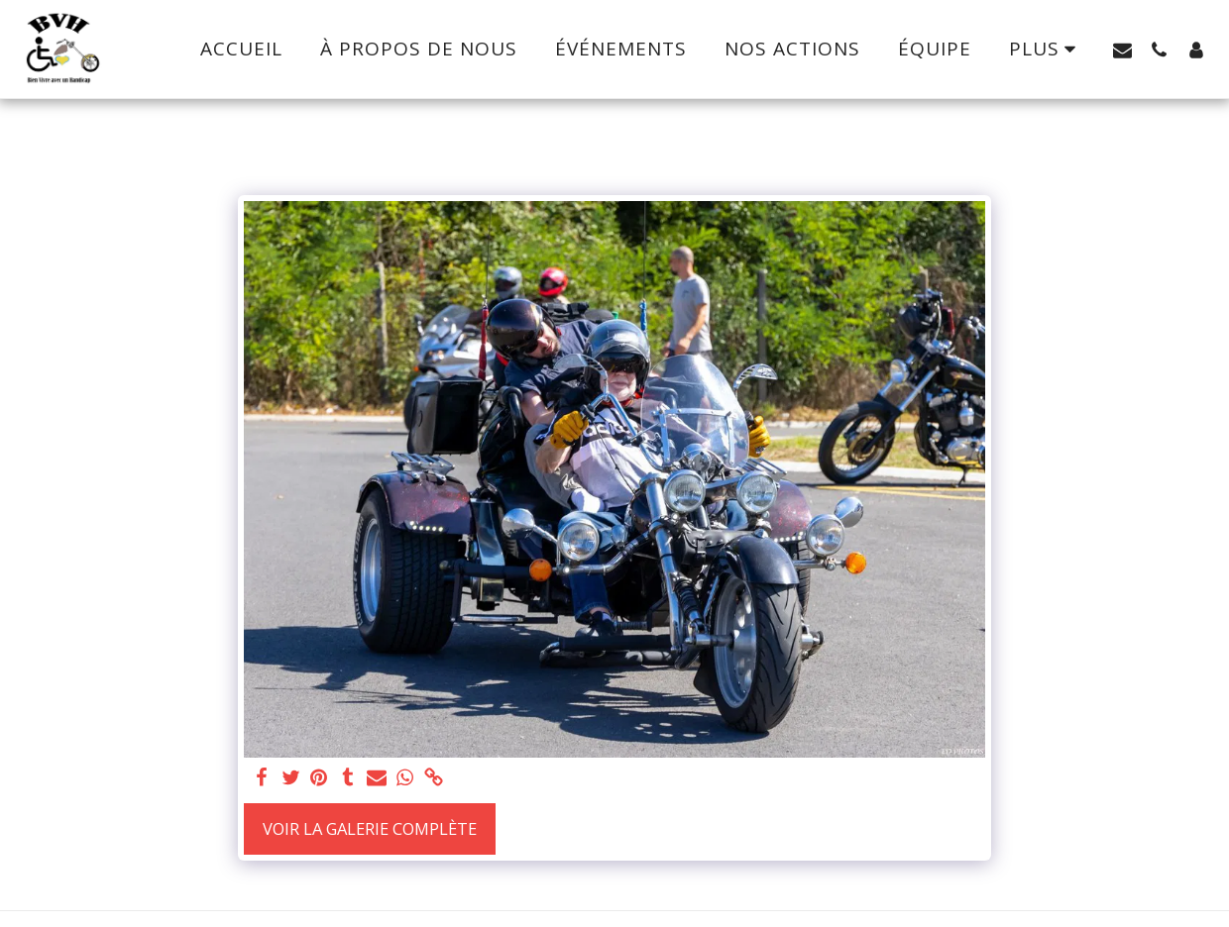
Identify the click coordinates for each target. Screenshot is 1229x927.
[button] (1122, 49)
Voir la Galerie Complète (370, 828)
